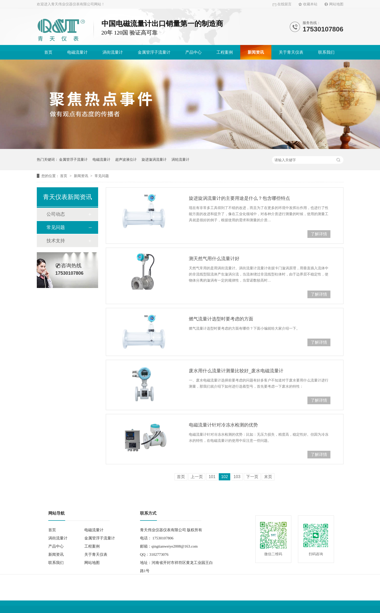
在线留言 (284, 4)
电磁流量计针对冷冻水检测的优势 (223, 424)
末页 (268, 477)
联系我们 (326, 52)
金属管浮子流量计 (154, 52)
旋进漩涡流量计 (154, 159)
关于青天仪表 (291, 52)
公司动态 (56, 214)
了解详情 (319, 234)
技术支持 (56, 240)
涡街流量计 (112, 52)
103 (237, 477)
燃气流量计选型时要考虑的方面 (221, 318)
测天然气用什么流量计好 (214, 258)
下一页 (252, 477)
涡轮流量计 (180, 159)
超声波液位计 (126, 159)
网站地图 (336, 4)
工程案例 (224, 52)
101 (212, 477)
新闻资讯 (256, 52)
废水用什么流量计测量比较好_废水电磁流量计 (236, 370)
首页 (48, 52)
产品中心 (193, 52)
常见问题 (102, 176)
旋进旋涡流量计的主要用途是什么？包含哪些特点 (239, 198)
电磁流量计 (77, 52)
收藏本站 (310, 4)
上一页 (197, 477)
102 (224, 477)
